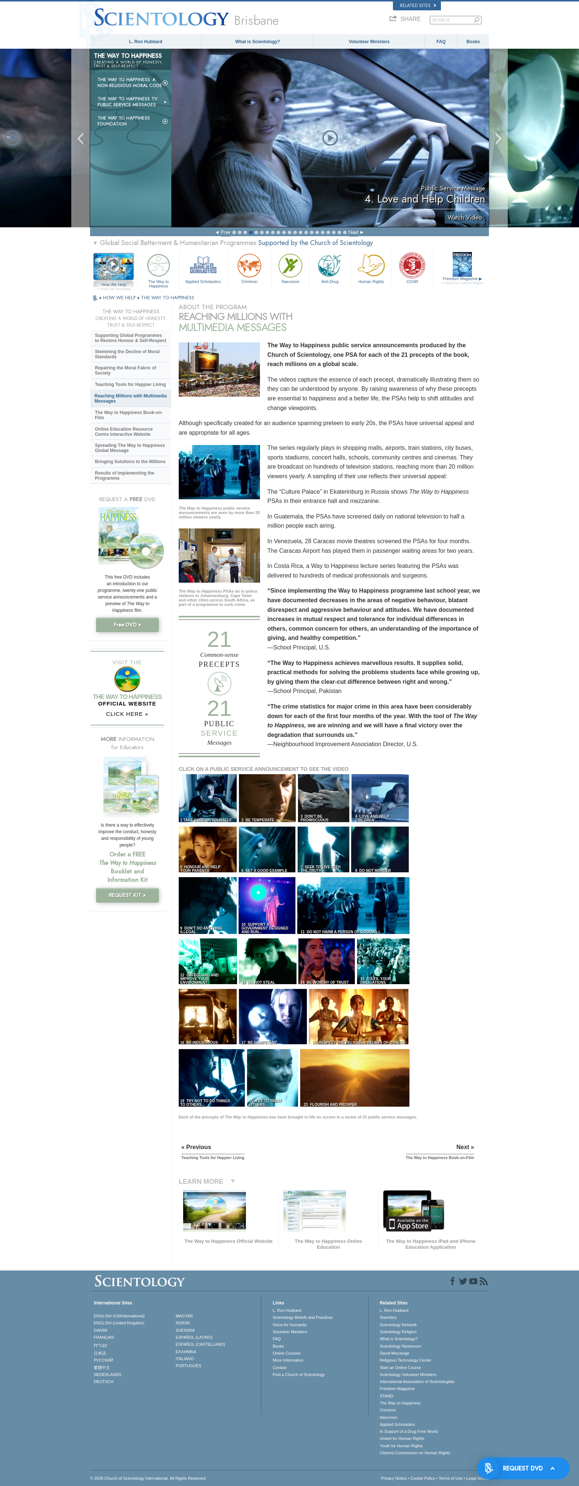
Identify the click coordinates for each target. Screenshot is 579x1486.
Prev (225, 232)
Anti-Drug (329, 268)
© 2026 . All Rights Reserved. (148, 1478)
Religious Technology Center (405, 1360)
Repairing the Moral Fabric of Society (125, 370)
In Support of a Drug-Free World (409, 1431)
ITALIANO (185, 1358)
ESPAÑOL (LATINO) (194, 1337)
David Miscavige (394, 1353)
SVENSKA (185, 1330)
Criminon (249, 268)
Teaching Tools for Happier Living (130, 384)
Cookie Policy (423, 1478)
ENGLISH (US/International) (119, 1316)
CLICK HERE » (127, 714)
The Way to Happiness (158, 269)
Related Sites (418, 5)
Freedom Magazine (462, 280)
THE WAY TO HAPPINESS (167, 297)
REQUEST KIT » (127, 895)
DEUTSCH (103, 1381)
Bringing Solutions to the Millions (130, 461)
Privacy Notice (394, 1478)
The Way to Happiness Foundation (123, 121)
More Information (288, 1360)
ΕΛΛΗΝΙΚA (186, 1351)
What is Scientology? (257, 41)
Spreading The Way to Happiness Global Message (130, 448)
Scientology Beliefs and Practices (303, 1317)
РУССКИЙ (103, 1360)
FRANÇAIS (104, 1337)
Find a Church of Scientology (299, 1374)
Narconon (290, 268)
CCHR (412, 268)
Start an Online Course (400, 1367)
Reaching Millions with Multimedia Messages (131, 398)
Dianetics (388, 1317)
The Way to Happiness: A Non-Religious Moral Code (129, 82)
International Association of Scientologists (417, 1381)
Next (353, 232)
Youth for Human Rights (401, 1446)
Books (473, 41)
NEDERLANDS (107, 1374)
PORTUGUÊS (188, 1365)
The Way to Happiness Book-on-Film (129, 415)
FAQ (441, 41)
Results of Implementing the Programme (124, 475)
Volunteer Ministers (369, 41)
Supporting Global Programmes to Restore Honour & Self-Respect (130, 338)
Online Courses (287, 1353)
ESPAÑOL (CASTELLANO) (200, 1344)
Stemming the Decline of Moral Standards (127, 354)
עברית (100, 1345)
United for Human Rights (402, 1438)
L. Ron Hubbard (145, 41)
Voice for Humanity (289, 1325)
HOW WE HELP (120, 297)
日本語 (100, 1353)
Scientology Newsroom (400, 1346)
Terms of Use (451, 1478)
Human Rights (371, 268)
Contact (280, 1367)
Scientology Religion (398, 1332)
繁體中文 (102, 1367)
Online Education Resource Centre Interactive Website (124, 432)
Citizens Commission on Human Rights (415, 1453)
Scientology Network (398, 1325)
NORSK (183, 1323)
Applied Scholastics (203, 268)
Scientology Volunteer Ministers (408, 1374)
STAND (386, 1396)
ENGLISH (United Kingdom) (119, 1323)
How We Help (114, 284)
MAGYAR (184, 1316)
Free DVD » (127, 624)
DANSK (101, 1330)
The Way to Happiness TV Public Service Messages (127, 102)
